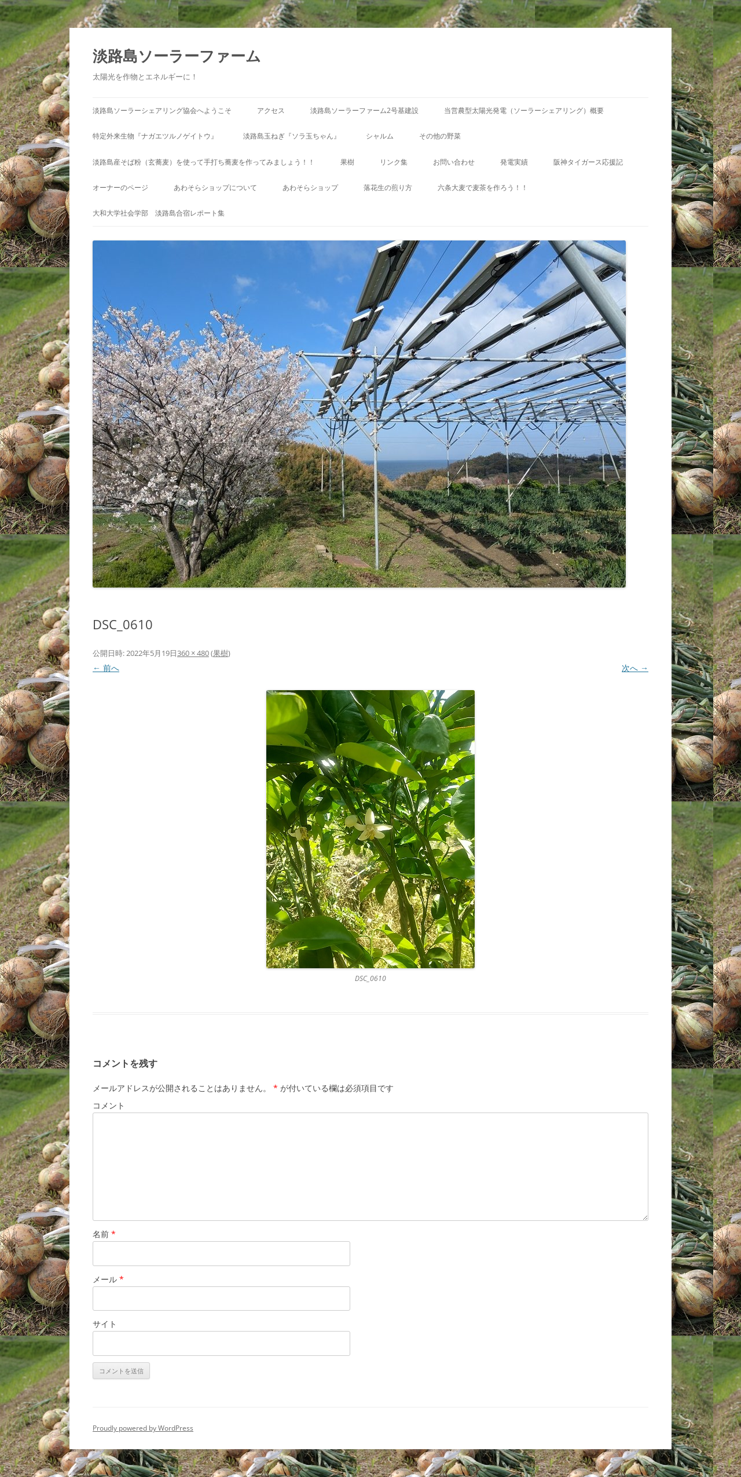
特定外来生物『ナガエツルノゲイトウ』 (155, 136)
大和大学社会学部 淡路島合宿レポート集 (159, 213)
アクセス (271, 110)
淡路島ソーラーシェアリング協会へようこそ (162, 110)
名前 (104, 1233)
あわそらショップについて (215, 187)
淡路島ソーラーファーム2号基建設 (364, 110)
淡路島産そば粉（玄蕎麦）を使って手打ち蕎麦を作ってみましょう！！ (204, 162)
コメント (109, 1105)
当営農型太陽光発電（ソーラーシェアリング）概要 (524, 110)
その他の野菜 (440, 136)
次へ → (635, 667)
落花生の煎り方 (388, 187)
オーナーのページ (120, 187)
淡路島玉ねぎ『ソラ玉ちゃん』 (291, 136)
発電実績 (514, 162)
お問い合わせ (454, 162)
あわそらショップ (310, 187)
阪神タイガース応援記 (588, 162)
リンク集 (394, 162)
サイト (105, 1323)
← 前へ (106, 667)
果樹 (347, 162)
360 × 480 (193, 653)
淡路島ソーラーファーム (177, 55)
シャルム (380, 136)
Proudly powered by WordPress (143, 1428)
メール (108, 1279)
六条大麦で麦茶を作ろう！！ (483, 187)
